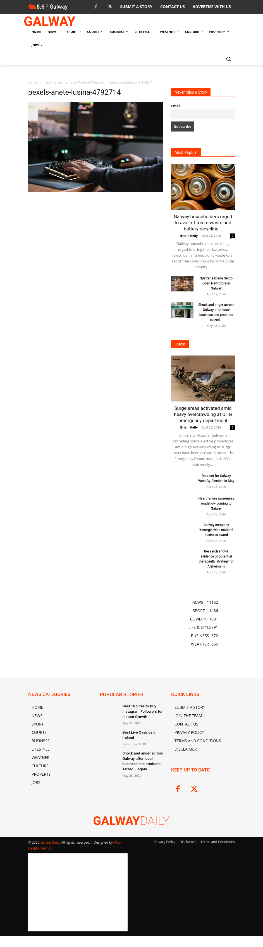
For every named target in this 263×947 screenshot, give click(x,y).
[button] (228, 58)
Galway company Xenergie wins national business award (216, 530)
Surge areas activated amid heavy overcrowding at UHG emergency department (203, 414)
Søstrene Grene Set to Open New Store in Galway (216, 283)
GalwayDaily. (50, 842)
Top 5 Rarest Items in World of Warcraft (73, 82)
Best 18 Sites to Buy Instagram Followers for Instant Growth (140, 710)
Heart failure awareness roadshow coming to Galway (216, 503)
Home (33, 82)
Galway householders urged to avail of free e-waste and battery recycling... (203, 223)
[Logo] (66, 21)
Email (175, 106)
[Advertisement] (95, 243)
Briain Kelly (189, 235)
